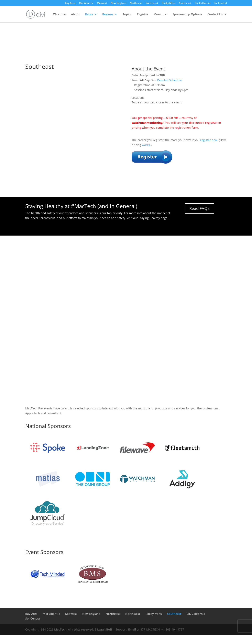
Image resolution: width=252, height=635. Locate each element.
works (146, 145)
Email (132, 629)
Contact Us (215, 14)
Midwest (102, 3)
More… (158, 14)
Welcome (59, 14)
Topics (127, 14)
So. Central (220, 3)
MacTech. (60, 629)
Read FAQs (199, 208)
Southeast (185, 3)
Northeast (136, 3)
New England (118, 3)
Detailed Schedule (169, 80)
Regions (107, 14)
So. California (202, 3)
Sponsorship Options (187, 14)
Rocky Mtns (168, 3)
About (75, 14)
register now (208, 140)
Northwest (151, 3)
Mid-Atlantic (86, 3)
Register (142, 14)
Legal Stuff (104, 629)
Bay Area (70, 3)
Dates (89, 14)
